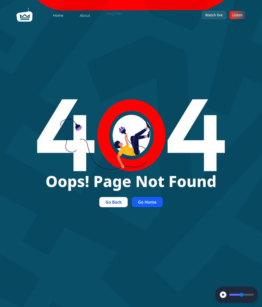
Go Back (113, 202)
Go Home (147, 202)
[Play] (223, 295)
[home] (24, 14)
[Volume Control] (241, 295)
